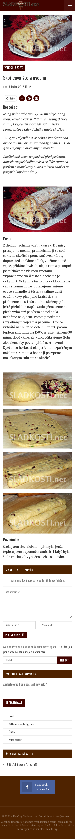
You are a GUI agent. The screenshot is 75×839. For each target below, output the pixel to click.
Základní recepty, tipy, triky (22, 724)
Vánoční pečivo (13, 67)
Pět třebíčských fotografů (22, 764)
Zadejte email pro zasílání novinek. (25, 684)
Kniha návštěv (15, 739)
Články (12, 731)
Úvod (11, 716)
